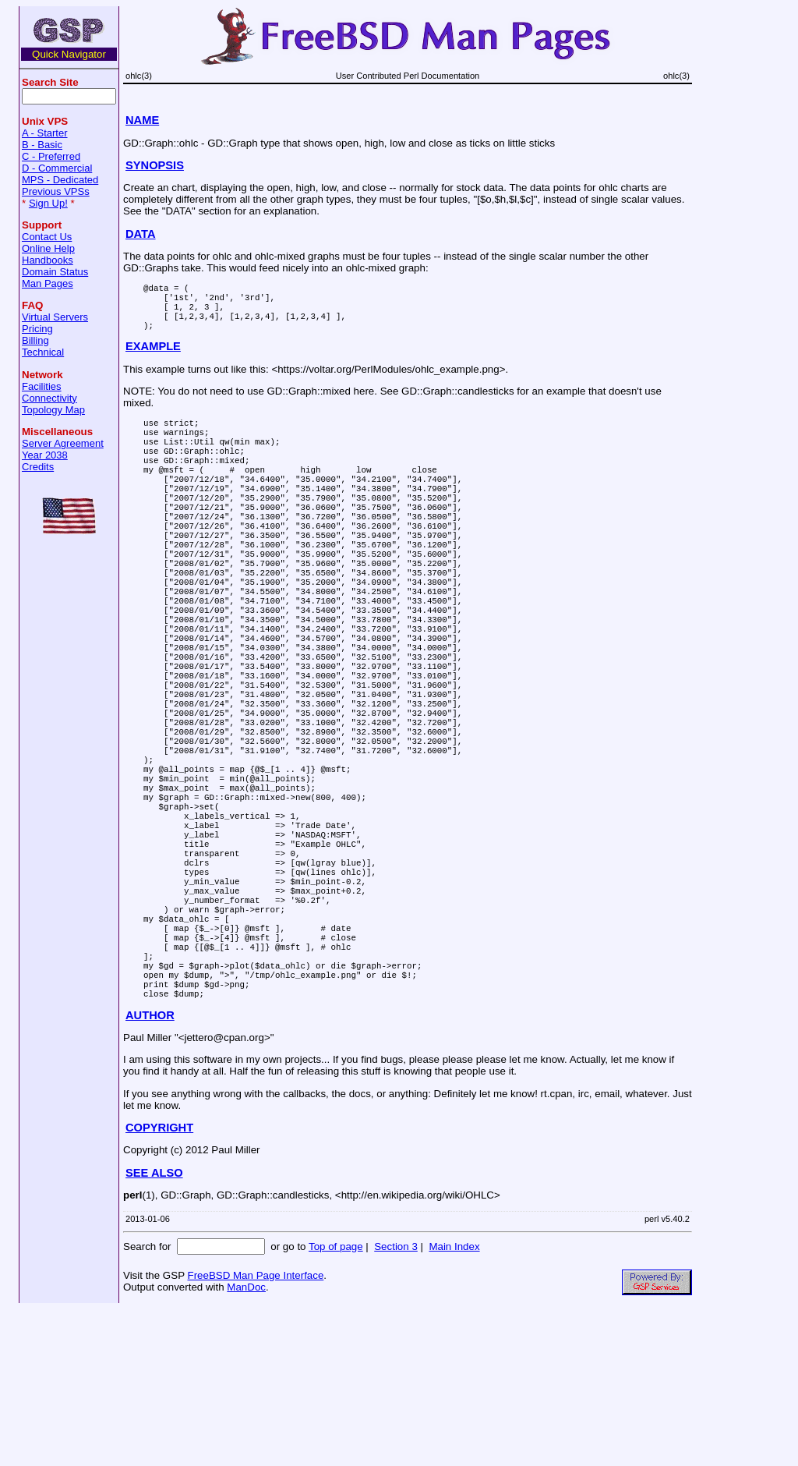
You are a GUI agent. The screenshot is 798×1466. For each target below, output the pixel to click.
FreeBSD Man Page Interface (255, 1432)
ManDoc (246, 1444)
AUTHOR (150, 1172)
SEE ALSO (154, 1329)
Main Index (454, 1403)
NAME (142, 120)
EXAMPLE (153, 358)
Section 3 (396, 1403)
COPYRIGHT (159, 1284)
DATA (140, 234)
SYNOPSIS (154, 165)
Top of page (336, 1403)
